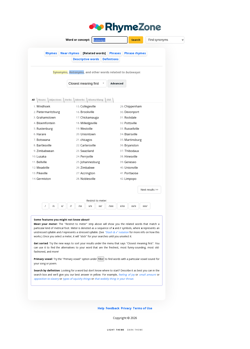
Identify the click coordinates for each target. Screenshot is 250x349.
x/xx (122, 206)
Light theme (115, 329)
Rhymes (51, 53)
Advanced (117, 83)
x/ (62, 206)
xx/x (133, 206)
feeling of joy (127, 274)
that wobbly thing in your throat (114, 278)
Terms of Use (142, 308)
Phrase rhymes (135, 53)
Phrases (115, 53)
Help (101, 308)
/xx (80, 206)
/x (53, 206)
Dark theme (135, 329)
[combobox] (87, 83)
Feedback (113, 308)
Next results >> (149, 189)
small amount (147, 274)
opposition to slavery (46, 278)
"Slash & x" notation (117, 232)
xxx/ (145, 206)
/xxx (111, 206)
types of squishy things (77, 278)
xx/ (100, 206)
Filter (101, 259)
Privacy (126, 308)
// (71, 206)
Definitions (110, 59)
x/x (90, 206)
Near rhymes (69, 53)
